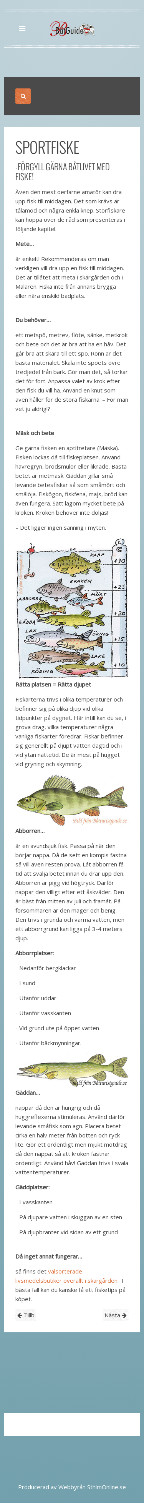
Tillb (26, 1315)
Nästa (115, 1315)
